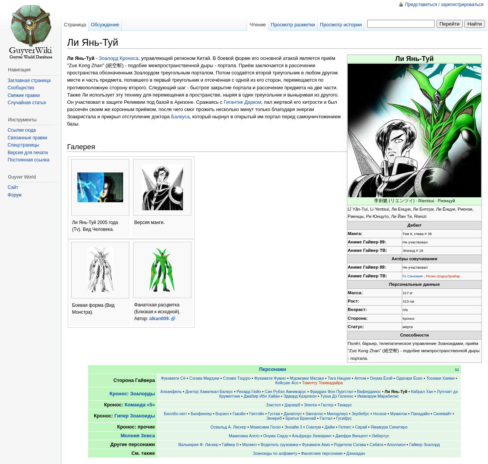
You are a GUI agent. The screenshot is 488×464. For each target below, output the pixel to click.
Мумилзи (398, 413)
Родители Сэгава (350, 444)
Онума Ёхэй (381, 378)
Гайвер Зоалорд (424, 444)
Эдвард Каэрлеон (300, 396)
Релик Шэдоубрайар (443, 276)
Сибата (377, 444)
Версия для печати (28, 152)
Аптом (360, 378)
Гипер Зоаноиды (134, 416)
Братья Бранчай (301, 418)
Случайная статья (27, 102)
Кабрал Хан (422, 391)
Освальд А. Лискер (228, 427)
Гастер (327, 405)
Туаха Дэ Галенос (336, 396)
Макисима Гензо (265, 427)
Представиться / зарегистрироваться (444, 4)
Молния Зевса (137, 435)
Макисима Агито (244, 435)
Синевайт (442, 413)
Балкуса (180, 116)
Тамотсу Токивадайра (322, 382)
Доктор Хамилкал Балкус (209, 391)
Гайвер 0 (230, 444)
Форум (14, 195)
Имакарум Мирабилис (378, 396)
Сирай (361, 427)
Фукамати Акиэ (316, 444)
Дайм (330, 427)
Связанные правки (27, 137)
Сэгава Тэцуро (236, 378)
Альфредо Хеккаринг (312, 435)
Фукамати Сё (173, 378)
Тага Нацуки (339, 378)
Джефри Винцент (352, 435)
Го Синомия (413, 276)
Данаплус (293, 413)
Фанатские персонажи (321, 453)
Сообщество (21, 87)
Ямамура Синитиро (389, 427)
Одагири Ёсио (409, 378)
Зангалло (314, 413)
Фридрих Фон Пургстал (331, 391)
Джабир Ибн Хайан (262, 396)
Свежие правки (24, 95)
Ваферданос (369, 391)
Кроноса (129, 58)
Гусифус (344, 418)
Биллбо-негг (175, 413)
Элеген (310, 405)
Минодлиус (337, 413)
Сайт (13, 187)
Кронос (118, 393)
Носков (379, 413)
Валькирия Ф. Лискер (198, 444)
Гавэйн (239, 413)
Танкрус (344, 405)
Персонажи (272, 369)
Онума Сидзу (275, 435)
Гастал (326, 418)
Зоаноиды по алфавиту (275, 453)
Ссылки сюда (22, 130)
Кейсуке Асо (287, 382)
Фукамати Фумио (270, 378)
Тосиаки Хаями (440, 378)
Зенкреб (274, 418)
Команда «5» (140, 405)
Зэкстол (273, 405)
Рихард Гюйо (248, 391)
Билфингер (201, 413)
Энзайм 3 (293, 427)
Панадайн (420, 413)
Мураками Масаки (307, 378)
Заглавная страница (29, 80)
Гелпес (345, 427)
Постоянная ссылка (28, 160)
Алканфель (170, 391)
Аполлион (396, 444)
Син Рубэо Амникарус (285, 391)
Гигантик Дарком (243, 102)
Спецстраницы (23, 145)
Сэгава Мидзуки (204, 378)
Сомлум (313, 427)
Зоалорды (142, 393)
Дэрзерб (292, 405)
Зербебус (360, 413)
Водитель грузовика (279, 444)
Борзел (222, 413)
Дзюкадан (355, 453)
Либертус (380, 435)
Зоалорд (108, 58)
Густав (274, 413)
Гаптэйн (256, 413)
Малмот (249, 444)
